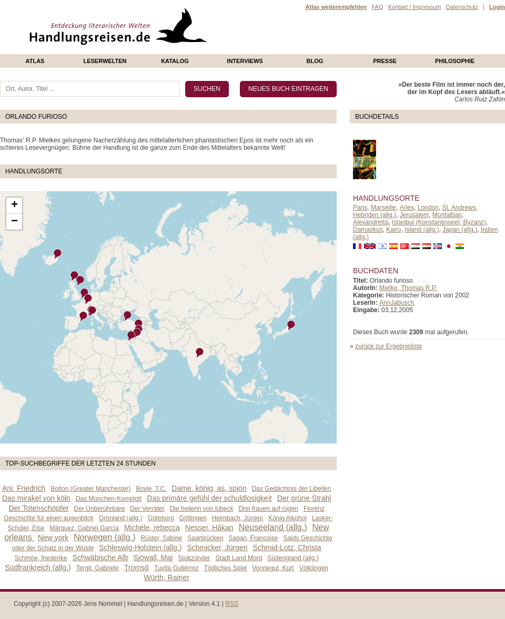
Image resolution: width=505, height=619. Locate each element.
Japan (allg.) (459, 229)
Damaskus (368, 229)
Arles (407, 207)
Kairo (393, 229)
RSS (231, 603)
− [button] (14, 222)
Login (497, 7)
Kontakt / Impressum (414, 7)
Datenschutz (462, 7)
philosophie (454, 61)
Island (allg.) (422, 229)
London (428, 207)
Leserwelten (104, 61)
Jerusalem (414, 215)
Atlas (35, 61)
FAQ (377, 7)
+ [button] (14, 205)
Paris (360, 207)
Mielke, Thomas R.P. (408, 288)
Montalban (447, 215)
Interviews (244, 61)
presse (385, 61)
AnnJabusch (396, 302)
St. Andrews (459, 207)
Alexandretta (370, 222)
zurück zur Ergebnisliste (388, 346)
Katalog (175, 61)
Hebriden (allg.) (374, 215)
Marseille (383, 207)
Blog (315, 61)
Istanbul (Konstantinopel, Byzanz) (439, 222)
